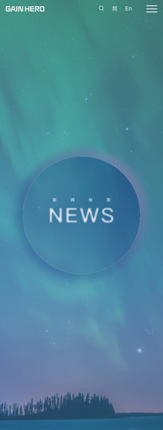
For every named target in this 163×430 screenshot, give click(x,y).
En (128, 8)
